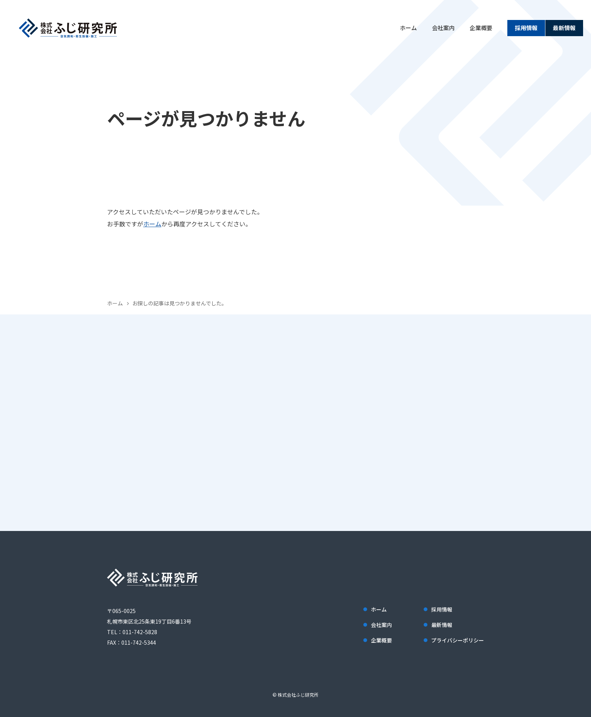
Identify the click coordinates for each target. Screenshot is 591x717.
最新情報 (564, 28)
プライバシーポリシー (457, 640)
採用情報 (526, 28)
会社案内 (443, 28)
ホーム (408, 28)
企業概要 (481, 28)
